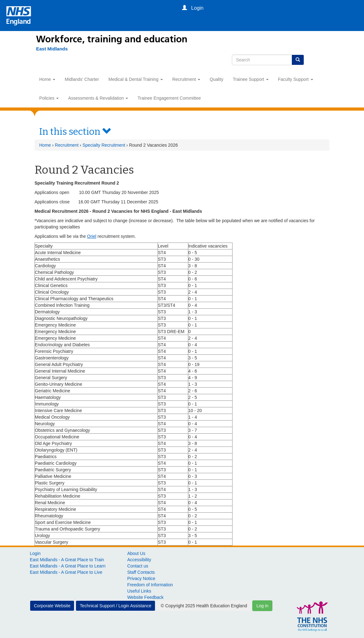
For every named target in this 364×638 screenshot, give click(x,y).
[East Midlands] (49, 48)
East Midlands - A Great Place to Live (66, 572)
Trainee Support (251, 79)
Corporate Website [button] (52, 605)
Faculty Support (295, 79)
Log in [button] (262, 605)
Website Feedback (145, 597)
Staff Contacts (141, 572)
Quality (216, 79)
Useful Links (139, 591)
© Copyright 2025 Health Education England (204, 605)
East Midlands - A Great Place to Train (67, 559)
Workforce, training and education (111, 39)
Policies (49, 98)
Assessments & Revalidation (98, 98)
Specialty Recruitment (104, 145)
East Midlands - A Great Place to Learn (67, 565)
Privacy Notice (141, 578)
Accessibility (139, 559)
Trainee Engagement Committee (169, 98)
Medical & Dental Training (136, 79)
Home (47, 79)
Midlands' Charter (82, 79)
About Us (136, 553)
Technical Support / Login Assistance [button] (115, 605)
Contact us (137, 565)
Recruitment (186, 79)
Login (35, 553)
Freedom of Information (150, 584)
